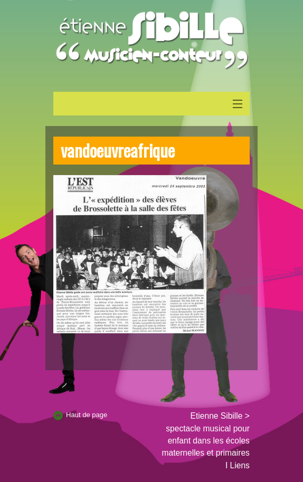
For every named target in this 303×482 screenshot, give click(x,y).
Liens (240, 465)
